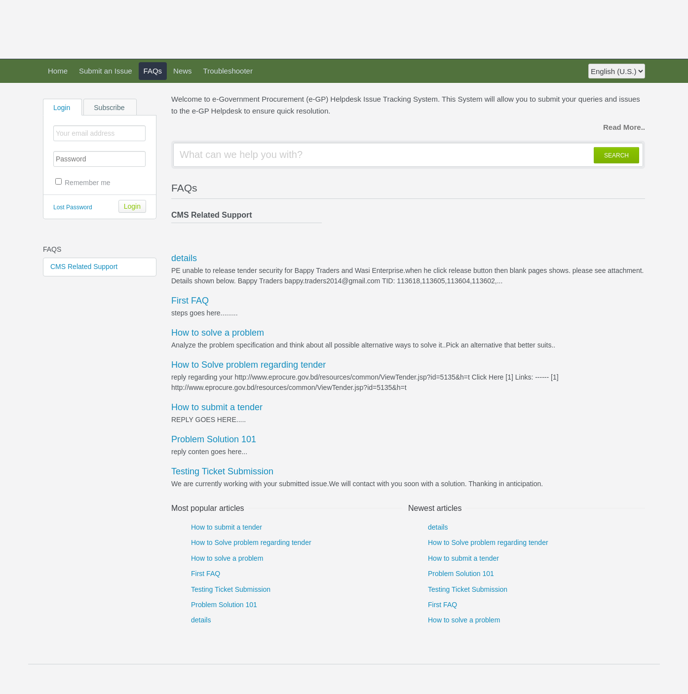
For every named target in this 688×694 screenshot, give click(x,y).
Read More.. (624, 127)
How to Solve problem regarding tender (248, 364)
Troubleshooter (228, 71)
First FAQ (190, 300)
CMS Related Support (83, 266)
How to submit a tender (217, 407)
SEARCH (616, 155)
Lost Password (72, 207)
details (184, 258)
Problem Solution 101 (213, 439)
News (182, 71)
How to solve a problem (217, 332)
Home (58, 71)
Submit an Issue (105, 71)
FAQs (153, 71)
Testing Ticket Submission (222, 471)
